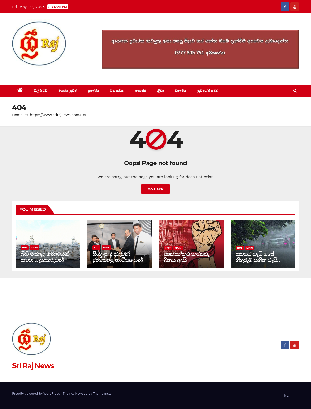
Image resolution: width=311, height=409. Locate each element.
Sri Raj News (33, 73)
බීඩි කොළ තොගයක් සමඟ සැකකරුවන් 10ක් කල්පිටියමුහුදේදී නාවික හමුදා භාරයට (45, 263)
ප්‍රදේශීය (93, 90)
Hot (24, 247)
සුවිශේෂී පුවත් (208, 90)
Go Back (156, 189)
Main (34, 247)
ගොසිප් (140, 90)
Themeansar (102, 393)
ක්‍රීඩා (160, 90)
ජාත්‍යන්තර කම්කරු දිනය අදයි (186, 257)
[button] (295, 90)
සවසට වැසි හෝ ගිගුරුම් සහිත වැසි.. (258, 257)
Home (17, 115)
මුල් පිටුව (41, 90)
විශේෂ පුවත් (67, 90)
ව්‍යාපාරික (117, 90)
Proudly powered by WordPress (36, 393)
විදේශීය (181, 90)
